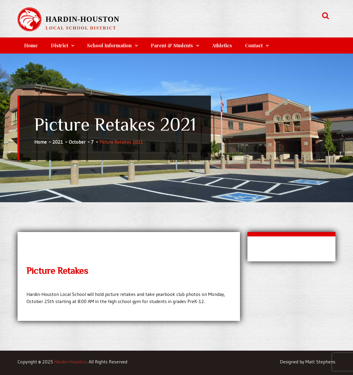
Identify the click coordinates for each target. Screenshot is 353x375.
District (59, 45)
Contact (254, 45)
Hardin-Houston (82, 19)
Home (31, 45)
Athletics (222, 45)
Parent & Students (172, 45)
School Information (109, 45)
